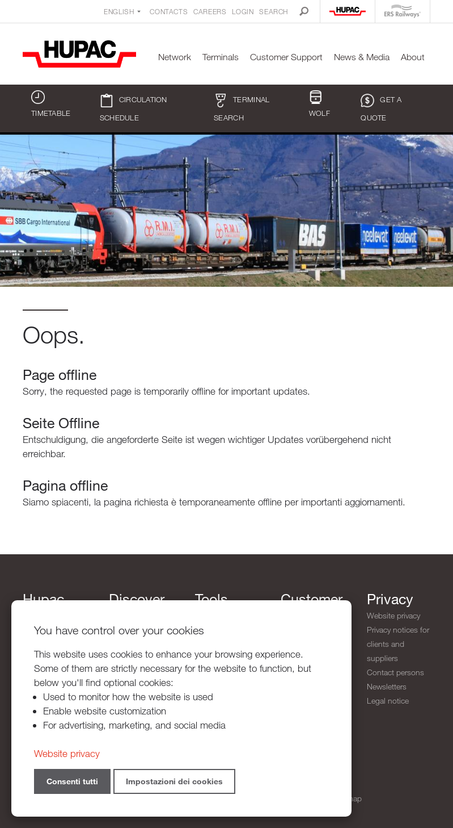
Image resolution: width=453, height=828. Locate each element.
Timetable (50, 104)
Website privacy (393, 615)
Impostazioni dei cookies (174, 781)
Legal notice (388, 700)
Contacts (169, 11)
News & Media (362, 57)
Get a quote (381, 108)
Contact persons (395, 672)
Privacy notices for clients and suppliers (398, 644)
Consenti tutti (72, 781)
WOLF (319, 104)
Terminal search (241, 108)
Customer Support (286, 57)
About (413, 57)
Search (273, 11)
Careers (209, 11)
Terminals (220, 57)
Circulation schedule (133, 108)
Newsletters (387, 686)
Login (242, 11)
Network (174, 57)
